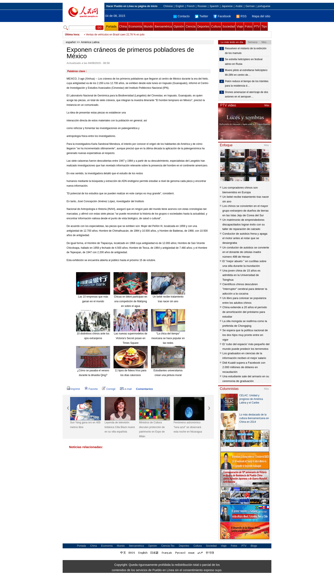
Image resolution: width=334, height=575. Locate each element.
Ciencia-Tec (168, 545)
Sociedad (228, 26)
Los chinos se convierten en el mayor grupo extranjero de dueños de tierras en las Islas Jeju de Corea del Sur (245, 210)
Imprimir (73, 389)
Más (266, 105)
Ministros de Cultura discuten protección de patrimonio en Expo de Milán (152, 429)
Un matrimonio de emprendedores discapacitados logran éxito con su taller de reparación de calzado (243, 224)
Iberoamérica (163, 26)
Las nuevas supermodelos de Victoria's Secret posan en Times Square (130, 338)
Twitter (201, 16)
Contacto (181, 16)
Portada (111, 26)
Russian (202, 6)
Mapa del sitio (261, 16)
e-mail (126, 389)
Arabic (239, 6)
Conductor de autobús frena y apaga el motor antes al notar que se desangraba (244, 238)
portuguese (264, 6)
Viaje (239, 26)
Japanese (227, 6)
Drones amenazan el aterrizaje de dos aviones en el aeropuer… (246, 94)
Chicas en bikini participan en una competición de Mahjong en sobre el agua (130, 301)
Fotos (248, 26)
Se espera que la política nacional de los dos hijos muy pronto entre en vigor (245, 335)
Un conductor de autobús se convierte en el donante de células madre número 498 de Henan (245, 252)
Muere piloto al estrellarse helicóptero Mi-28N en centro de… (246, 72)
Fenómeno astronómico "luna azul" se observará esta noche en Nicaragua (188, 427)
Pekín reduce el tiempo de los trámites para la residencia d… (246, 83)
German (250, 6)
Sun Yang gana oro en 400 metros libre (85, 425)
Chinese (168, 6)
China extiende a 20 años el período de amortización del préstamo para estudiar (244, 312)
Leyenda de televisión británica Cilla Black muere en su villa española (120, 427)
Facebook (222, 16)
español (71, 42)
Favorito (91, 389)
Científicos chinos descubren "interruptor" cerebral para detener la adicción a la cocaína (244, 289)
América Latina (90, 42)
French (191, 6)
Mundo (148, 26)
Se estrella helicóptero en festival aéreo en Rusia (243, 61)
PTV (257, 26)
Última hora (72, 34)
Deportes (203, 26)
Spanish (214, 6)
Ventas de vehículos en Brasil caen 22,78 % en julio (115, 34)
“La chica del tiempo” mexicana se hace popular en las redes (168, 338)
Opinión (179, 26)
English (180, 6)
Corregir (108, 389)
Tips (264, 26)
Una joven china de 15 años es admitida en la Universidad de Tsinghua (241, 275)
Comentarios (144, 389)
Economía (135, 26)
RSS (241, 16)
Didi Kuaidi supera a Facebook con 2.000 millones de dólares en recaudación (243, 367)
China (123, 26)
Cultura (216, 26)
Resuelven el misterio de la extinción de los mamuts (245, 51)
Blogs (254, 545)
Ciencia (191, 26)
